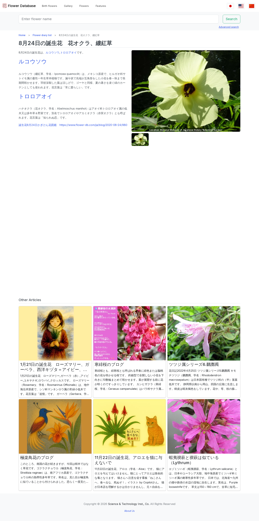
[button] (140, 139)
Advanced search (229, 26)
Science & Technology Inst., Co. (128, 504)
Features (101, 5)
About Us (129, 510)
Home (22, 35)
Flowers (84, 5)
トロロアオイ (68, 52)
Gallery (68, 5)
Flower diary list (42, 35)
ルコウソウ (52, 52)
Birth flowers (49, 5)
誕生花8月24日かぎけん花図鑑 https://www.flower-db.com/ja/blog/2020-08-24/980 (73, 125)
